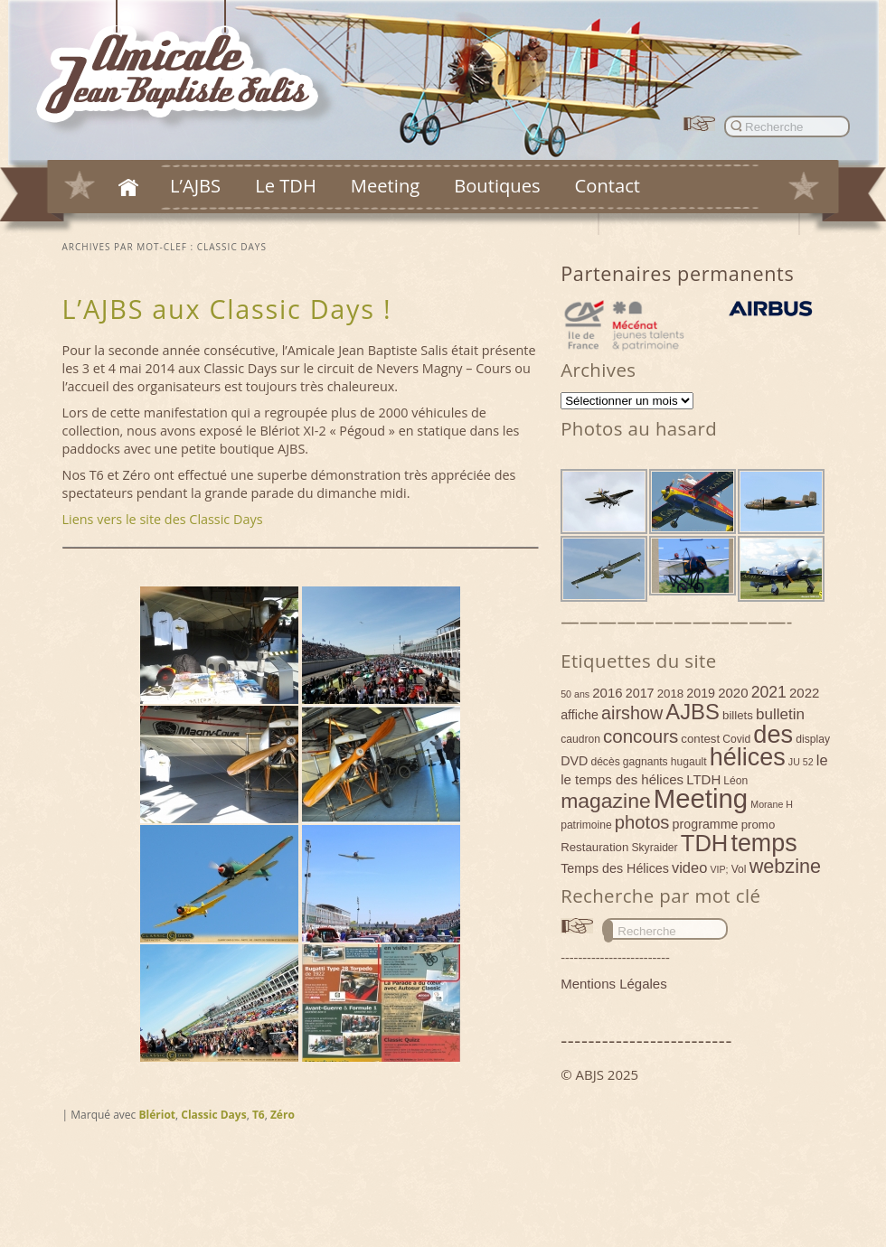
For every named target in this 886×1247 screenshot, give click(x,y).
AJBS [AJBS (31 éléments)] (692, 711)
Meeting (385, 185)
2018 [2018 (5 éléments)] (670, 693)
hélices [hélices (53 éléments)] (748, 757)
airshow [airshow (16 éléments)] (632, 713)
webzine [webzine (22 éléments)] (785, 866)
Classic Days (213, 1114)
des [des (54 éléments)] (773, 734)
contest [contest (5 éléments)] (700, 738)
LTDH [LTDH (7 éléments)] (703, 779)
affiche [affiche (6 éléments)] (580, 715)
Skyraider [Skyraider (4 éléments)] (654, 847)
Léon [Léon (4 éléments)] (735, 780)
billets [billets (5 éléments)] (737, 715)
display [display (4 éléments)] (813, 739)
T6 (258, 1114)
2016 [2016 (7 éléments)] (607, 692)
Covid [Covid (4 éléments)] (736, 739)
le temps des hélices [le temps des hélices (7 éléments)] (622, 779)
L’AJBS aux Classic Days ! (227, 308)
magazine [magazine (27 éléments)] (606, 800)
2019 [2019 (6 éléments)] (700, 693)
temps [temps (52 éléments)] (763, 843)
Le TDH (285, 185)
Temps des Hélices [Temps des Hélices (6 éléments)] (615, 868)
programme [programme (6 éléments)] (706, 824)
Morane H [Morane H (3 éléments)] (771, 804)
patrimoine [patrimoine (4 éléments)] (586, 825)
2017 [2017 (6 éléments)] (640, 693)
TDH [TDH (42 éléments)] (705, 843)
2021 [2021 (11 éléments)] (769, 692)
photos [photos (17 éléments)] (642, 822)
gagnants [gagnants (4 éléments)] (645, 761)
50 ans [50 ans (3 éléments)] (575, 694)
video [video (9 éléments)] (689, 867)
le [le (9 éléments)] (822, 760)
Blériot (156, 1114)
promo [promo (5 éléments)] (758, 824)
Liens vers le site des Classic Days (162, 519)
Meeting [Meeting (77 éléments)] (701, 798)
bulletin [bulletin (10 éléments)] (780, 714)
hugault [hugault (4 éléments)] (689, 761)
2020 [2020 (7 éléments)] (733, 692)
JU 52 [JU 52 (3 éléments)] (801, 761)
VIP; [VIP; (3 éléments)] (719, 869)
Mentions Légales (614, 983)
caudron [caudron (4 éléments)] (580, 739)
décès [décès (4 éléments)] (604, 761)
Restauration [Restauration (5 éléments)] (594, 847)
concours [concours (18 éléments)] (640, 736)
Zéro (282, 1114)
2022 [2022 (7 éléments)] (804, 692)
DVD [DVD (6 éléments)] (574, 761)
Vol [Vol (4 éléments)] (739, 869)
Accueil (128, 187)
